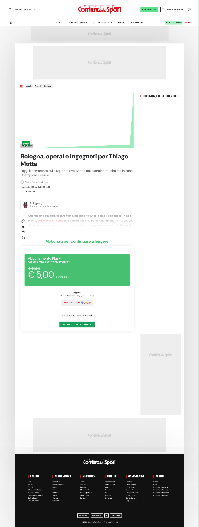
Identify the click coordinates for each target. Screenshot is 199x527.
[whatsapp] (23, 221)
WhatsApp (116, 515)
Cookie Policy (131, 490)
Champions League (35, 490)
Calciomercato (34, 501)
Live (189, 23)
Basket (55, 487)
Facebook (83, 515)
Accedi (88, 315)
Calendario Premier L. (161, 495)
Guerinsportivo (86, 493)
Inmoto (83, 487)
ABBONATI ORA (149, 9)
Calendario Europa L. (161, 493)
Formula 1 (56, 482)
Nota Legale (130, 487)
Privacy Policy (131, 495)
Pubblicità (109, 490)
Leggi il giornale (174, 9)
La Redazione (131, 484)
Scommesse (137, 23)
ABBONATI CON (77, 302)
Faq (127, 501)
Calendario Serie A (102, 23)
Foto (155, 484)
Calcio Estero (33, 498)
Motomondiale (58, 484)
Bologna (47, 86)
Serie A (59, 23)
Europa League (34, 493)
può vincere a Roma (50, 220)
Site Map (108, 495)
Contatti (129, 482)
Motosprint (84, 490)
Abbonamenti (110, 482)
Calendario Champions (162, 490)
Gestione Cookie (132, 493)
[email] (23, 232)
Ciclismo (55, 501)
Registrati (108, 498)
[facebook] (23, 216)
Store (107, 487)
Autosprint (84, 484)
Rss (106, 493)
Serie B (30, 487)
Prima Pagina (110, 484)
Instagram (96, 515)
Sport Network (85, 495)
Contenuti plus (174, 23)
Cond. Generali (131, 498)
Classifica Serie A (78, 23)
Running (55, 493)
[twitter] (23, 227)
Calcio (121, 23)
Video (155, 482)
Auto (82, 482)
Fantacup (84, 498)
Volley (54, 495)
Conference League (35, 495)
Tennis (54, 490)
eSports (55, 498)
